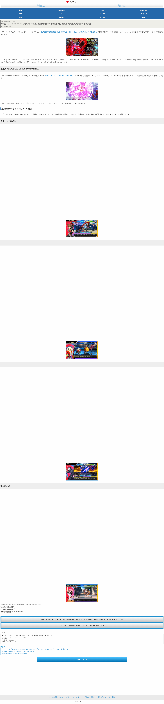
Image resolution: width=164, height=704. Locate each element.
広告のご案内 (90, 697)
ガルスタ (102, 14)
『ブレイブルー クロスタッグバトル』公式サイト (17, 651)
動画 (143, 17)
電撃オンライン (9, 26)
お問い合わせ (102, 697)
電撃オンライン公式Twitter (122, 5)
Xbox (102, 10)
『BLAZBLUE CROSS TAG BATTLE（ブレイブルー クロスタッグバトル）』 (68, 32)
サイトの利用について (55, 697)
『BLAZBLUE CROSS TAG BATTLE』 (59, 76)
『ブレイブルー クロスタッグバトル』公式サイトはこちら (82, 625)
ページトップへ (82, 659)
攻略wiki (61, 17)
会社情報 (112, 697)
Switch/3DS (143, 10)
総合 (20, 10)
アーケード (143, 14)
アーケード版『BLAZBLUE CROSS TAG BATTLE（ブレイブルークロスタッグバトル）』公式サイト (34, 649)
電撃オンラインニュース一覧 (41, 5)
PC (61, 14)
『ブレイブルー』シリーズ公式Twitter (14, 654)
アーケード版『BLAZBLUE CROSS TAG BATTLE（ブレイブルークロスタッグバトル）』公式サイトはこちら (82, 619)
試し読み (102, 17)
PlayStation (61, 10)
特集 (20, 17)
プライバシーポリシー (74, 697)
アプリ (20, 14)
